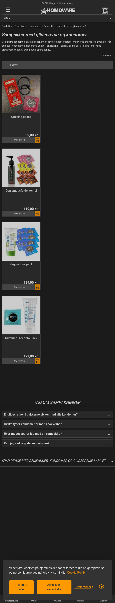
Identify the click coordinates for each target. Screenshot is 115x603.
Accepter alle (21, 587)
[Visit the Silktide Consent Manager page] (101, 586)
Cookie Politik (76, 572)
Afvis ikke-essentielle (54, 587)
